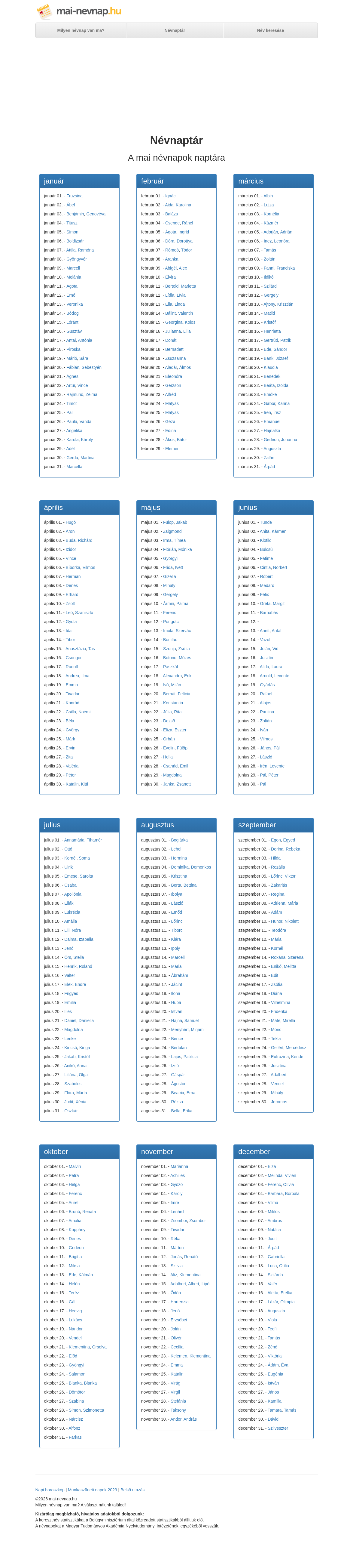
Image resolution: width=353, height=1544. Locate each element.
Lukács (75, 1319)
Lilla (187, 331)
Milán (176, 684)
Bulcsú (266, 549)
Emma (72, 684)
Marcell (73, 268)
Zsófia (184, 648)
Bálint (170, 313)
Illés (68, 1011)
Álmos (185, 367)
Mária (176, 966)
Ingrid (183, 232)
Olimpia (287, 1301)
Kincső (70, 1047)
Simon (72, 232)
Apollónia (72, 894)
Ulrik (68, 867)
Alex (183, 268)
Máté (275, 1020)
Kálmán (86, 1274)
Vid (275, 648)
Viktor (290, 876)
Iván (264, 729)
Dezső (169, 720)
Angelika (74, 430)
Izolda (282, 385)
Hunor (276, 921)
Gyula (71, 621)
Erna (191, 1092)
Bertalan (179, 1047)
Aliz (173, 1274)
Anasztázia (75, 648)
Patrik (285, 340)
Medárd (267, 585)
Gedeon (271, 439)
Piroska (73, 349)
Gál (72, 1301)
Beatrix (177, 1092)
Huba (176, 1002)
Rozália (278, 867)
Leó (69, 612)
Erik (187, 675)
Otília (284, 1265)
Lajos (176, 1056)
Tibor (70, 639)
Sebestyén (92, 367)
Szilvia (177, 1265)
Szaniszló (84, 612)
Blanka (90, 1383)
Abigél (171, 268)
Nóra (76, 930)
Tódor (186, 250)
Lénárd (177, 1211)
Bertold (171, 286)
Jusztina (278, 1065)
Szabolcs (72, 1083)
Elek (68, 984)
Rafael (266, 693)
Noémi (84, 711)
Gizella (169, 576)
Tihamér (94, 840)
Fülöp (168, 522)
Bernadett (174, 349)
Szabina (76, 1401)
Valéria (72, 766)
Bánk (268, 358)
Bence (177, 1038)
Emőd (176, 912)
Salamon (77, 1374)
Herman (73, 576)
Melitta (290, 966)
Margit (279, 603)
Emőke (270, 394)
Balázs (171, 214)
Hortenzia (180, 1301)
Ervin (70, 748)
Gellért (277, 1047)
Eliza (167, 729)
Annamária (74, 840)
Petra (74, 1175)
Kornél (70, 858)
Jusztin (266, 657)
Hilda (276, 858)
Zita (69, 757)
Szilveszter (278, 1428)
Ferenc (169, 612)
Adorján (270, 232)
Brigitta (75, 1256)
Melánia (73, 277)
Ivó (166, 684)
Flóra (69, 1092)
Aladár (171, 367)
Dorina (277, 849)
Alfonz (74, 1428)
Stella (79, 957)
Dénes (72, 585)
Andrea (72, 675)
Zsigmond (172, 531)
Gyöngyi (76, 1365)
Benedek (272, 376)
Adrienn (278, 903)
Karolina (183, 204)
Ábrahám (179, 975)
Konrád (72, 702)
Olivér (176, 1338)
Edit (274, 975)
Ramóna (86, 250)
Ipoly (175, 948)
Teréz (74, 1292)
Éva (284, 1365)
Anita (264, 531)
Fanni (269, 268)
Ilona (175, 993)
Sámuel (191, 1020)
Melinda (275, 1175)
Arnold (266, 675)
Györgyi (170, 558)
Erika (187, 1110)
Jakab (181, 522)
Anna (82, 1065)
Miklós (274, 1211)
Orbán (169, 738)
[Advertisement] (176, 86)
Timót (71, 403)
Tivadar (73, 693)
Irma (167, 540)
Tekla (276, 1038)
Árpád (269, 466)
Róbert (266, 576)
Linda (180, 304)
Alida (264, 666)
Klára (176, 939)
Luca (272, 1265)
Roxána (278, 957)
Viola (272, 1319)
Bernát (169, 693)
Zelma (91, 394)
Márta (81, 1092)
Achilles (177, 1175)
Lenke (70, 1038)
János (265, 748)
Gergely (271, 295)
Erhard (72, 594)
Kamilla (274, 1401)
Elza (272, 1166)
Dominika (179, 867)
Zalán (269, 457)
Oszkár (71, 1110)
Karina (284, 403)
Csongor (74, 657)
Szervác (183, 630)
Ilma (85, 675)
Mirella (289, 1020)
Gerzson (173, 385)
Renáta (89, 1211)
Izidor (71, 549)
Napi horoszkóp (50, 1489)
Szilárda (275, 1274)
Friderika (279, 1011)
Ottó (68, 849)
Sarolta (86, 876)
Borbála (292, 1193)
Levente (281, 675)
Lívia (181, 295)
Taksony (178, 1410)
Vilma (273, 1202)
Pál (69, 412)
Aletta (272, 1292)
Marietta (188, 286)
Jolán (265, 648)
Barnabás (269, 612)
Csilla (71, 711)
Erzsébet (179, 1319)
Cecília (177, 1347)
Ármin (168, 603)
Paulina (267, 711)
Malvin (75, 1166)
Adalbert (278, 1074)
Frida (168, 567)
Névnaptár (175, 30)
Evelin (169, 748)
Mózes (185, 657)
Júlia (167, 711)
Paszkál (170, 666)
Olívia (288, 1184)
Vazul (265, 639)
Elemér (171, 448)
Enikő (276, 966)
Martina (88, 457)
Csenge (172, 223)
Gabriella (276, 1256)
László (266, 757)
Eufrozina (280, 1056)
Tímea (180, 540)
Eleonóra (173, 376)
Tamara (275, 1410)
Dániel (70, 1020)
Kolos (190, 322)
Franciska (286, 268)
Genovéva (95, 214)
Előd (73, 1356)
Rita (178, 711)
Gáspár (178, 1074)
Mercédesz (296, 1047)
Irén (267, 412)
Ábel (70, 204)
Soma (84, 858)
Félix (264, 594)
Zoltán (269, 259)
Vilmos (89, 567)
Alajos (265, 702)
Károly (87, 439)
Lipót (206, 1283)
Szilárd (270, 286)
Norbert (280, 567)
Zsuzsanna (175, 358)
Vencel (277, 1083)
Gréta (265, 603)
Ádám (276, 912)
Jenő (68, 948)
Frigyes (71, 993)
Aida (169, 204)
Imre (175, 1202)
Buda (71, 540)
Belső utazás (132, 1489)
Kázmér (271, 223)
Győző (177, 1184)
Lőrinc (176, 921)
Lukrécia (72, 912)
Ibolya (176, 894)
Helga (74, 1184)
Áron (70, 531)
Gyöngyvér (76, 259)
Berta (176, 885)
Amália (70, 921)
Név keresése (270, 30)
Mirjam (197, 1029)
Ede (267, 349)
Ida (69, 630)
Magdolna (172, 775)
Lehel (176, 849)
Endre (80, 984)
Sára (83, 358)
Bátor (182, 439)
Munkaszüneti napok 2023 (92, 1489)
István (176, 1011)
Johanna (289, 439)
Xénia (81, 1101)
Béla (70, 720)
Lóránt (72, 322)
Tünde (266, 522)
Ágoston (178, 1083)
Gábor (269, 403)
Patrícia (191, 1056)
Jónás (176, 1256)
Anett (265, 630)
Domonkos (201, 867)
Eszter (181, 729)
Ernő (70, 295)
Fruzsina (74, 195)
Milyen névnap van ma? (81, 30)
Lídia (169, 295)
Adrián (286, 232)
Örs (67, 957)
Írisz (277, 412)
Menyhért (179, 1029)
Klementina (79, 1347)
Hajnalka (272, 430)
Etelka (286, 1292)
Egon (276, 840)
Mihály (169, 585)
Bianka (75, 1383)
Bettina (190, 885)
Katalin (72, 784)
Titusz (72, 223)
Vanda (85, 421)
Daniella (86, 1020)
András (190, 1419)
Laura (277, 666)
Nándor (76, 1328)
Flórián (169, 549)
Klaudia (271, 367)
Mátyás (172, 403)
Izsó (175, 1065)
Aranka (171, 259)
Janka (168, 784)
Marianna (179, 1166)
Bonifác (170, 639)
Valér (272, 1283)
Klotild (266, 540)
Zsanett (184, 784)
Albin (268, 195)
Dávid (273, 1419)
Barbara (275, 1193)
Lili (66, 930)
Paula (71, 421)
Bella (175, 1110)
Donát (170, 340)
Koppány (77, 1229)
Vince (83, 385)
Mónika (185, 549)
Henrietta (272, 331)
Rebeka (293, 849)
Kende (297, 1056)
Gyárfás (267, 684)
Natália (274, 1229)
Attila (70, 250)
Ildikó (269, 277)
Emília (70, 1002)
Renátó (191, 1256)
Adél (70, 448)
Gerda (72, 457)
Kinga (84, 1047)
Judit (68, 1101)
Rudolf (72, 666)
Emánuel (272, 421)
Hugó (71, 522)
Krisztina (179, 876)
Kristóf (270, 322)
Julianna (173, 331)
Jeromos (279, 1101)
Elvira (170, 277)
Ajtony (269, 304)
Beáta (269, 385)
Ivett (179, 567)
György (72, 729)
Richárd (85, 540)
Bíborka (73, 567)
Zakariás (279, 885)
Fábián (72, 367)
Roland (85, 966)
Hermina (179, 858)
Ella (168, 304)
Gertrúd (271, 340)
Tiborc (176, 930)
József (282, 358)
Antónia (85, 340)
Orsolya (99, 1347)
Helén (74, 1283)
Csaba (70, 885)
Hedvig (75, 1310)
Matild (269, 313)
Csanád (170, 766)
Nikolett (292, 921)
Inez (268, 241)
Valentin (185, 313)
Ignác (170, 195)
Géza (170, 421)
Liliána (70, 1074)
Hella (168, 757)
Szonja (169, 648)
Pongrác (171, 621)
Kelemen (179, 1356)
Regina (277, 894)
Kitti (84, 784)
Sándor (280, 349)
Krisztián (285, 304)
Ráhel (187, 223)
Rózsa (177, 1101)
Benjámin (75, 214)
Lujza (269, 204)
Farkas (75, 1437)
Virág (175, 1383)
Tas (91, 648)
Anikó (69, 1065)
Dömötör (77, 1392)
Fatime (266, 558)
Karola (72, 439)
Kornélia (271, 214)
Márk (70, 738)
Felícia (184, 693)
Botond (169, 657)
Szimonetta (93, 1410)
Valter (69, 975)
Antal (71, 340)
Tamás (270, 250)
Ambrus (274, 1220)
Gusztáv (74, 331)
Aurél (73, 1202)
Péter (71, 775)
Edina (170, 430)
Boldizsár (75, 241)
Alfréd (170, 394)
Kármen (279, 531)
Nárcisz (76, 1419)
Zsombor (179, 1220)
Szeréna (295, 957)
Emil (184, 766)
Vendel (75, 1338)
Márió (71, 358)
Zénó (272, 1347)
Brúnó (74, 1211)
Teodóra (278, 930)
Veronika (74, 304)
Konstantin (173, 702)
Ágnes (72, 376)
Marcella (74, 466)
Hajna (176, 1020)
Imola (168, 630)
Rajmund (74, 394)
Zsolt (70, 603)
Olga (83, 1074)
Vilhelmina (280, 1002)
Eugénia (275, 1374)
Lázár (273, 1301)
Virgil (175, 1392)
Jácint (176, 984)
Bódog (72, 313)
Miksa (74, 1265)
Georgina (174, 322)
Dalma (70, 939)
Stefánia (178, 1401)
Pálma (182, 603)
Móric (276, 1029)
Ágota (72, 286)
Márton (177, 1247)
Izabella (86, 939)
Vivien (290, 1175)
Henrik (70, 966)
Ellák (68, 903)
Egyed (289, 840)
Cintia (265, 567)
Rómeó (172, 250)
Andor (175, 1419)
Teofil (273, 1328)
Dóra (169, 241)
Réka (176, 1238)
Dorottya (185, 241)
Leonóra (281, 241)
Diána (276, 993)
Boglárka (179, 840)
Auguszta (272, 448)
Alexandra (172, 675)
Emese (71, 876)
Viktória (274, 1356)
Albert (193, 1283)
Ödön (176, 1292)
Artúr (70, 385)
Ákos (170, 439)
